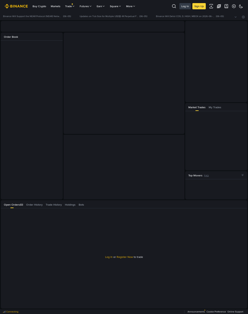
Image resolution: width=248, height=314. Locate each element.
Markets (55, 6)
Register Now (125, 257)
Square (115, 6)
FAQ (206, 175)
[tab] (197, 107)
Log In (185, 6)
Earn (101, 6)
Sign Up (199, 6)
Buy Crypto (39, 6)
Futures (86, 6)
